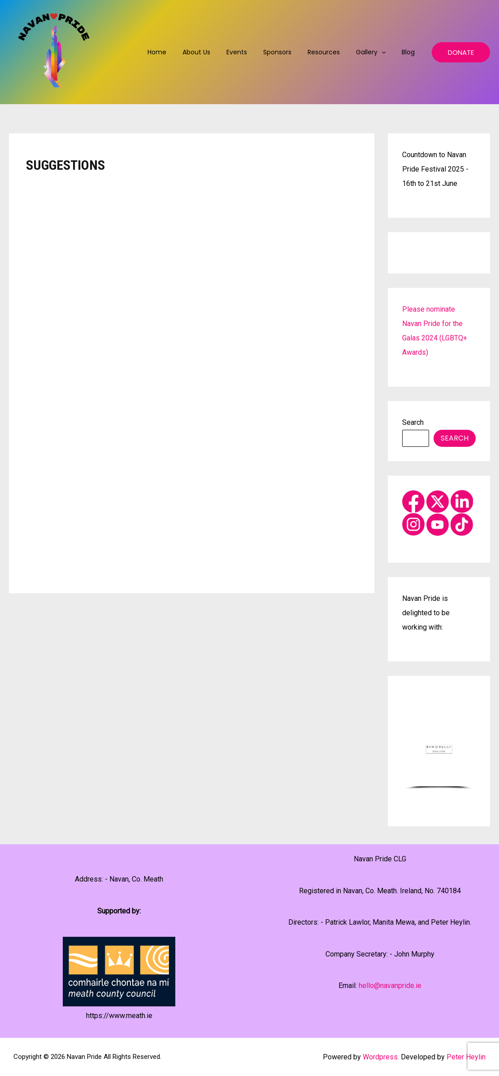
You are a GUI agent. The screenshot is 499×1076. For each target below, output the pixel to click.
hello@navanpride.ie (390, 985)
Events (253, 52)
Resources (333, 52)
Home (180, 52)
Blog (410, 52)
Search (413, 422)
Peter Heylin (466, 1057)
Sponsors (290, 52)
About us (216, 52)
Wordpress (380, 1057)
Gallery (376, 52)
